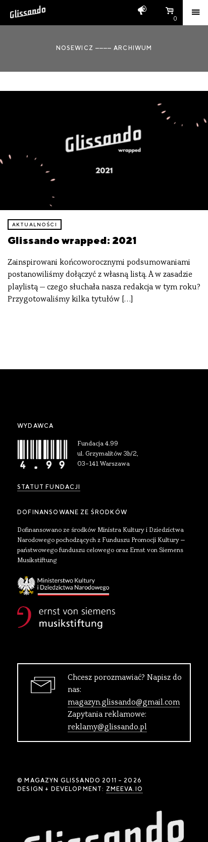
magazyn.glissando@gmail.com (124, 703)
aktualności (34, 224)
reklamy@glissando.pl (107, 727)
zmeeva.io (124, 789)
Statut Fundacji (48, 486)
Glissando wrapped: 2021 (72, 240)
